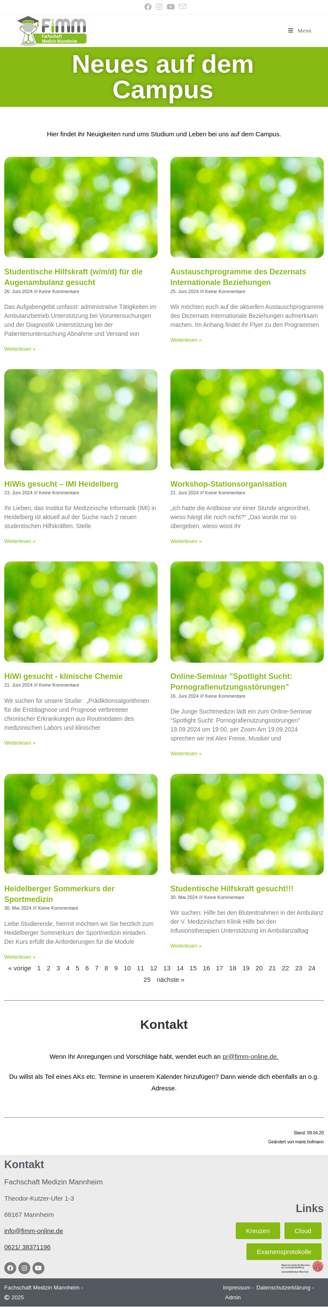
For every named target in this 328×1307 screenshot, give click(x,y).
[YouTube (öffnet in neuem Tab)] (170, 7)
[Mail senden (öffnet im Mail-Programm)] (181, 7)
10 (127, 968)
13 (166, 968)
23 (298, 968)
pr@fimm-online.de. (250, 1056)
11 (140, 968)
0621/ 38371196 (27, 1247)
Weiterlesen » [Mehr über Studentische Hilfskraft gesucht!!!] (186, 946)
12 (153, 968)
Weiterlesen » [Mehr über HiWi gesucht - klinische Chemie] (19, 743)
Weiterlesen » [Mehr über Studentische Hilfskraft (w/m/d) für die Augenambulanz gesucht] (19, 349)
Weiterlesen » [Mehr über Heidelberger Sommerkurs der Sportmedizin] (19, 957)
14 (180, 968)
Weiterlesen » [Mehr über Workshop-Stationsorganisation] (186, 542)
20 (259, 968)
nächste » (170, 979)
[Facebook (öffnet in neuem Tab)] (148, 7)
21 (272, 968)
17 (219, 968)
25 (147, 979)
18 (233, 968)
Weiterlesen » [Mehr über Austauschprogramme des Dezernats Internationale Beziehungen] (186, 340)
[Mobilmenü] (299, 30)
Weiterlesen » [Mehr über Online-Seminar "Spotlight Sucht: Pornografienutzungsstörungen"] (186, 754)
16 (206, 968)
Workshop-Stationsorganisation (228, 484)
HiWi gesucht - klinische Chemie (63, 677)
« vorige (20, 968)
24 (312, 968)
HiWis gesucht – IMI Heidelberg (61, 484)
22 (285, 968)
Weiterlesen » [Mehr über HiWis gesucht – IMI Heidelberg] (19, 542)
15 (193, 968)
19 (245, 968)
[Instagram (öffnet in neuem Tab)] (159, 7)
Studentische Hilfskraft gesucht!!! (231, 888)
